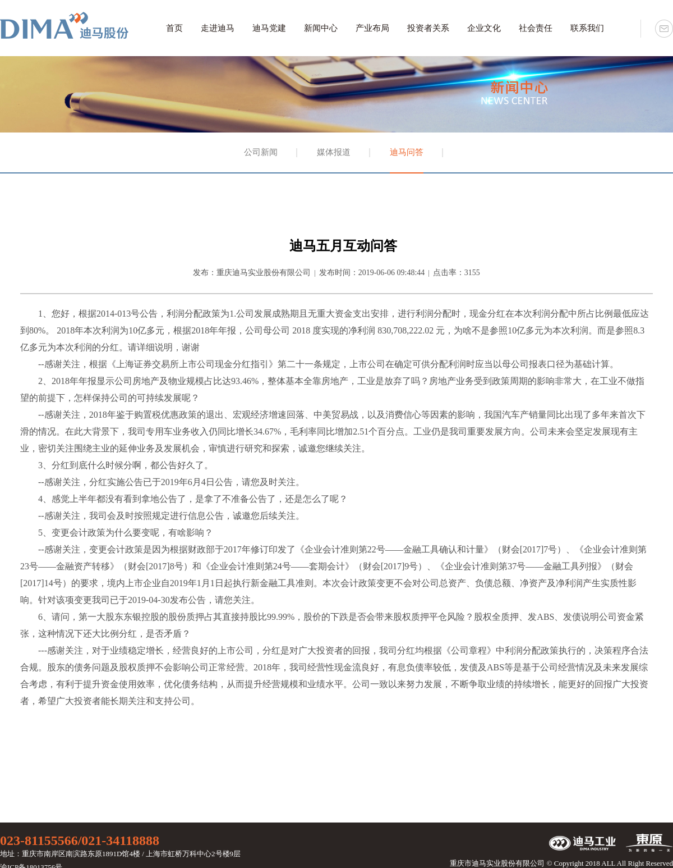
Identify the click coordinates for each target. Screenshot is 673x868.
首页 (174, 28)
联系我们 (587, 28)
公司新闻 (261, 152)
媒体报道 (334, 152)
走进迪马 (217, 28)
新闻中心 (321, 28)
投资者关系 (428, 28)
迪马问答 (406, 152)
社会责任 (535, 28)
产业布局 (372, 28)
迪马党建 (269, 28)
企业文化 (484, 28)
